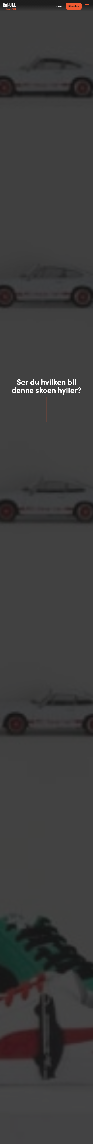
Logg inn (59, 6)
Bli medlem (73, 5)
